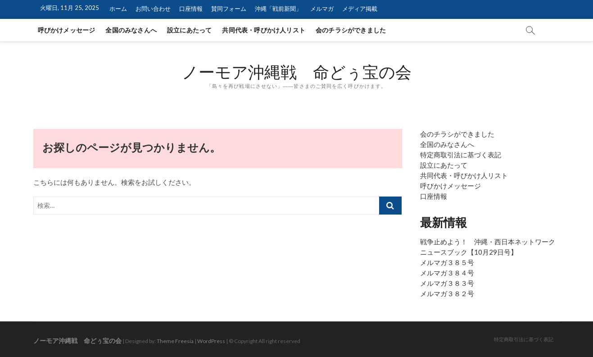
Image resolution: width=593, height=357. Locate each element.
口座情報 (191, 8)
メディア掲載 (359, 8)
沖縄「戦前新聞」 (278, 8)
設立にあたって (189, 30)
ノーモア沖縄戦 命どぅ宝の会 (297, 72)
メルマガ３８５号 (447, 262)
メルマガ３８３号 (447, 283)
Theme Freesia (175, 341)
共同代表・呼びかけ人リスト (263, 30)
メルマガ (322, 8)
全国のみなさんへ (131, 30)
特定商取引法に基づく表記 (460, 155)
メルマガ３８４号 (447, 273)
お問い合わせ (153, 8)
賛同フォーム (228, 8)
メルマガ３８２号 (447, 293)
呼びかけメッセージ (66, 30)
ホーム (118, 8)
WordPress (211, 341)
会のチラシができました (351, 30)
